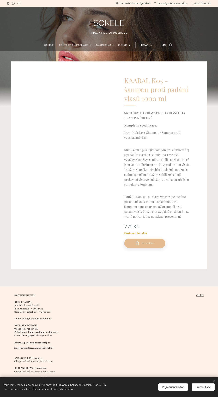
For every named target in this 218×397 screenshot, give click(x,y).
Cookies (200, 295)
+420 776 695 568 (202, 3)
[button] (142, 45)
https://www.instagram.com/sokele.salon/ (33, 347)
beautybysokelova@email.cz (172, 3)
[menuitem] (53, 45)
